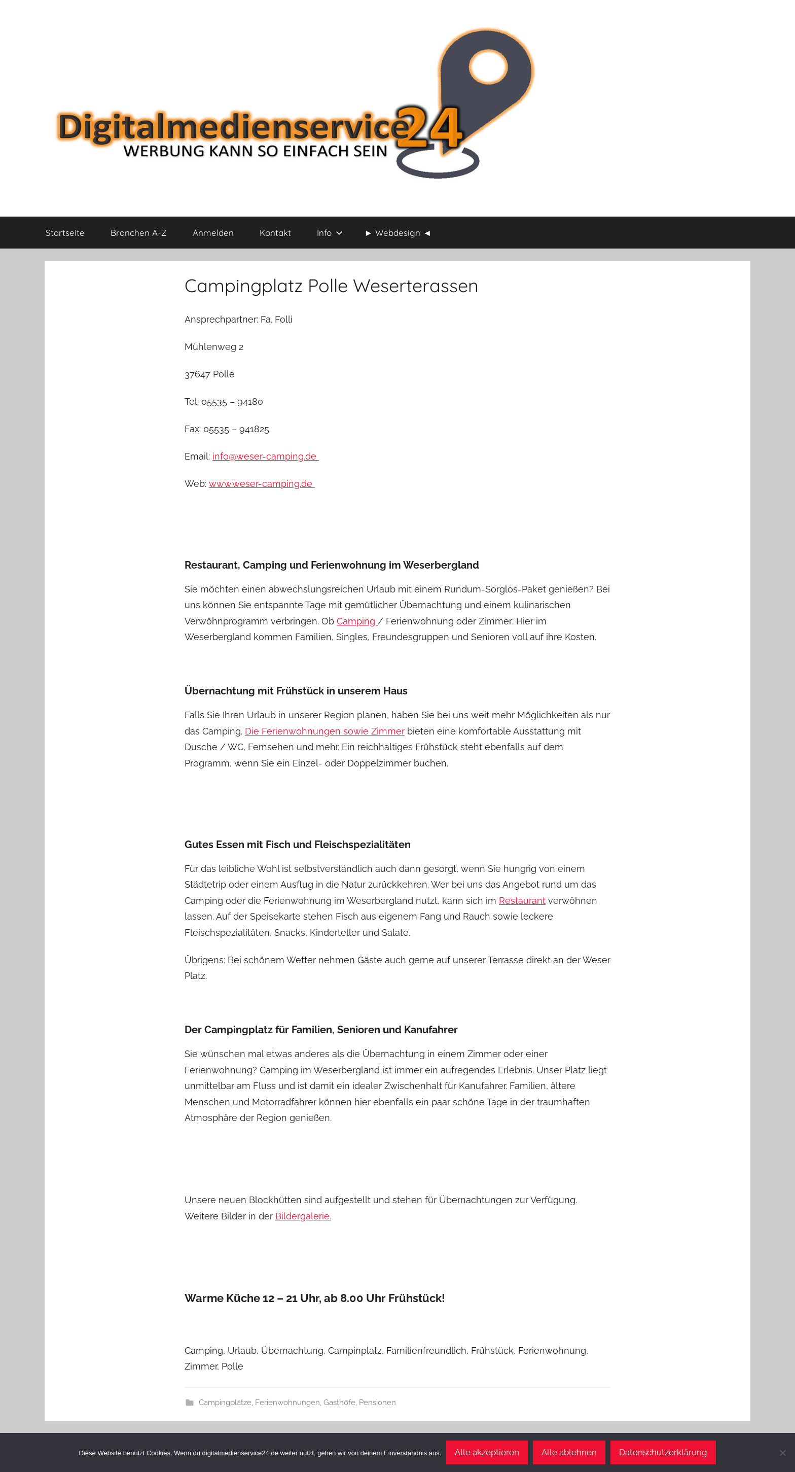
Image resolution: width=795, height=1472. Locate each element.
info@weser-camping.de (265, 456)
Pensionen (377, 1402)
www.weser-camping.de (262, 483)
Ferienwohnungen (287, 1402)
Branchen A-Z (139, 232)
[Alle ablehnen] (782, 1453)
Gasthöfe (339, 1402)
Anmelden (213, 232)
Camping (357, 621)
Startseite (65, 232)
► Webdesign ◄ (398, 232)
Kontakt (275, 232)
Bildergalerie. (303, 1216)
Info (330, 232)
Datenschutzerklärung (663, 1452)
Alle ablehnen (569, 1452)
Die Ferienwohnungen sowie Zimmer (325, 731)
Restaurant (522, 900)
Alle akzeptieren (487, 1452)
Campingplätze (225, 1402)
